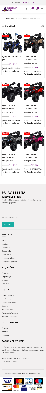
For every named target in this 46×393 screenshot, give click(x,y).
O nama (5, 328)
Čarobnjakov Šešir (18, 373)
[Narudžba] (42, 26)
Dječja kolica (6, 254)
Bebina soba (6, 251)
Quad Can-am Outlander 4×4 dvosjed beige (30, 59)
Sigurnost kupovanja (9, 316)
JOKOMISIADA (14, 68)
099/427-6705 (11, 362)
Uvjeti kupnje (7, 299)
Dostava (5, 306)
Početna (11, 18)
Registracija (6, 277)
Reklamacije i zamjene (10, 313)
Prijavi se (5, 273)
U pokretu (6, 247)
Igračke (5, 244)
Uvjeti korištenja (8, 295)
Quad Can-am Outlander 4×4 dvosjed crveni (30, 108)
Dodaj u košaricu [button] (12, 71)
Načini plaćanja (7, 309)
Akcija (4, 240)
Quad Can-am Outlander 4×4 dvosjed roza (30, 157)
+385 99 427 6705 (27, 3)
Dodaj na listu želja (20, 35)
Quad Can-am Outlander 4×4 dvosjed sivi (9, 157)
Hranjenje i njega (8, 258)
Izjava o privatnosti (9, 302)
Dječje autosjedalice (9, 261)
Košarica (5, 280)
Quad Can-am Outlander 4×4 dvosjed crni (9, 108)
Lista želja (32, 8)
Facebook (5, 335)
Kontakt (5, 332)
